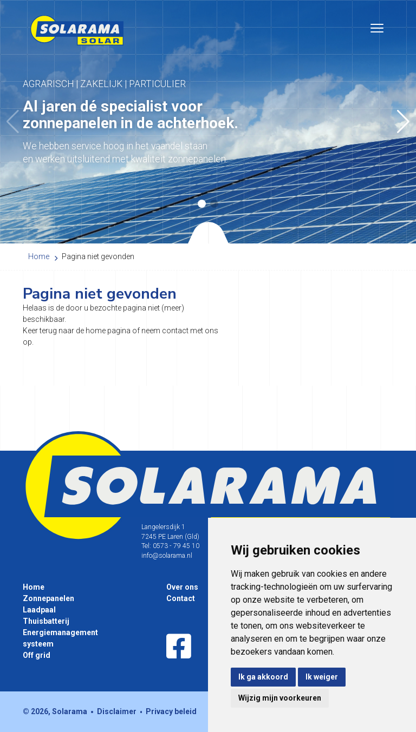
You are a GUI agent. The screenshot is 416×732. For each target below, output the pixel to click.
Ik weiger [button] (322, 676)
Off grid (36, 655)
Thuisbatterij (46, 621)
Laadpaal (39, 609)
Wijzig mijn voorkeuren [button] (279, 698)
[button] (403, 122)
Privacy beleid (171, 711)
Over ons (182, 587)
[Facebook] (178, 647)
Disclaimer (116, 711)
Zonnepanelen (48, 598)
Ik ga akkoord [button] (263, 676)
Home (33, 587)
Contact (180, 598)
